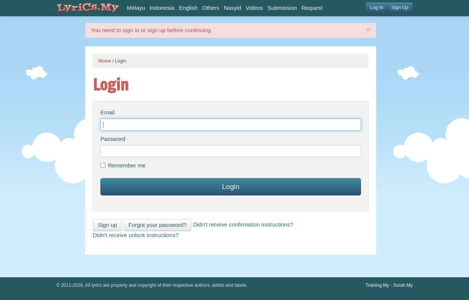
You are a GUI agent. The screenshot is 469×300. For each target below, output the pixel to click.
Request (312, 8)
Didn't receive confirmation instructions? (243, 224)
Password (112, 139)
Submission (282, 8)
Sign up (107, 225)
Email (107, 112)
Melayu (136, 8)
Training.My (377, 285)
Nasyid (232, 8)
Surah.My (403, 285)
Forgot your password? (157, 225)
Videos (254, 8)
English (188, 8)
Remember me (122, 165)
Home (104, 61)
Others (210, 8)
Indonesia (162, 8)
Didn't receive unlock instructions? (135, 235)
